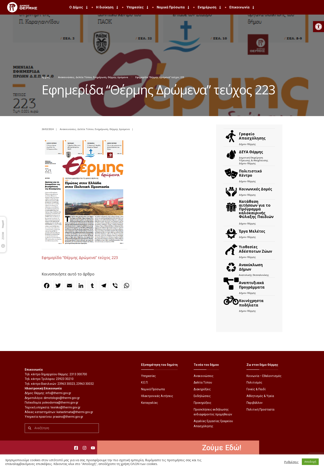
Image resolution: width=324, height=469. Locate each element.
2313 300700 (78, 374)
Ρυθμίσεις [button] (291, 462)
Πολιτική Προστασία (260, 409)
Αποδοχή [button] (310, 462)
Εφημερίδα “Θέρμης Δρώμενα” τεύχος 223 (80, 257)
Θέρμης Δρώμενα (118, 77)
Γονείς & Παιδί (256, 389)
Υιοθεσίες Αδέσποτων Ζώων (255, 248)
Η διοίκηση (107, 7)
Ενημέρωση (210, 7)
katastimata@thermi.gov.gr (75, 412)
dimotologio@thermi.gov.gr (62, 398)
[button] (318, 26)
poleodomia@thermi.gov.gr (60, 402)
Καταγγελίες (149, 402)
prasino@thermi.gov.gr (68, 416)
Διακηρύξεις (202, 389)
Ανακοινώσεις (66, 77)
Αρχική (46, 77)
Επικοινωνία (242, 7)
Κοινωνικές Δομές (255, 189)
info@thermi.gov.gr (58, 393)
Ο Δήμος (78, 7)
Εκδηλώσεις (202, 396)
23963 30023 (66, 383)
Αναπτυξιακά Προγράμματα (252, 284)
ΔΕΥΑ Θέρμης (251, 151)
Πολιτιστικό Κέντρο (250, 173)
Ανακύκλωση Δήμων (251, 266)
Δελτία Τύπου (84, 77)
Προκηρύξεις (202, 402)
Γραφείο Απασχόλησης (252, 136)
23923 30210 (65, 379)
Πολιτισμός (254, 382)
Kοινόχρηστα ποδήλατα (251, 302)
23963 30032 (85, 383)
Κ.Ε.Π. (144, 382)
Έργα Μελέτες (252, 231)
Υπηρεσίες (138, 7)
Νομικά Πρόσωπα (173, 7)
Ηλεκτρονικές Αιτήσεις (157, 396)
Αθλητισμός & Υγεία (260, 396)
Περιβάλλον (254, 402)
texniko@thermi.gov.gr (65, 407)
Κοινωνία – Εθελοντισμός (264, 376)
